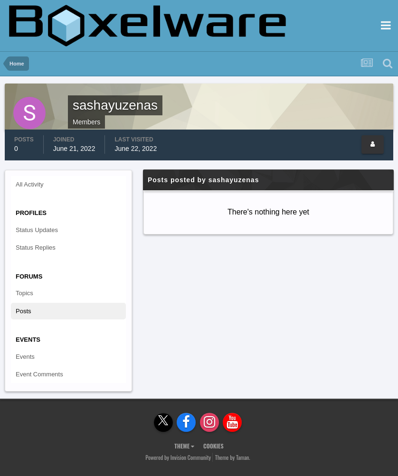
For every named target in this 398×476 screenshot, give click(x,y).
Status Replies (36, 247)
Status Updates (37, 229)
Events (25, 356)
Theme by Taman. (232, 457)
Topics (24, 293)
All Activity (30, 184)
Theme (184, 446)
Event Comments (39, 374)
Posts (23, 311)
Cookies (213, 446)
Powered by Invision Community (178, 457)
